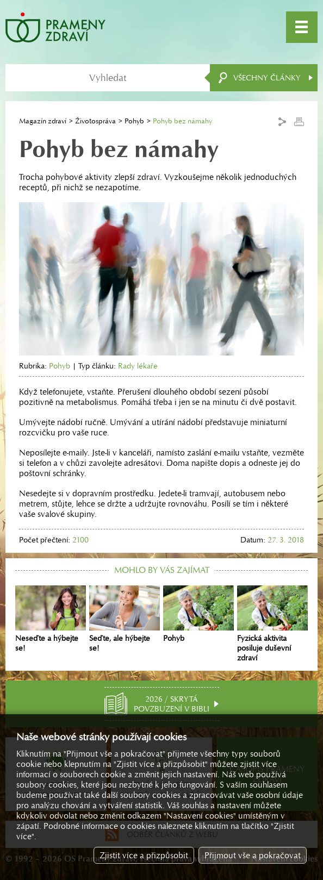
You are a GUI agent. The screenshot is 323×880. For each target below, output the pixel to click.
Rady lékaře (138, 366)
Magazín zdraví (42, 121)
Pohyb (134, 121)
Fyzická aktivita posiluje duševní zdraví (272, 624)
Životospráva (95, 121)
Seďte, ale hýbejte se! (124, 619)
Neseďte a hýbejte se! (50, 619)
